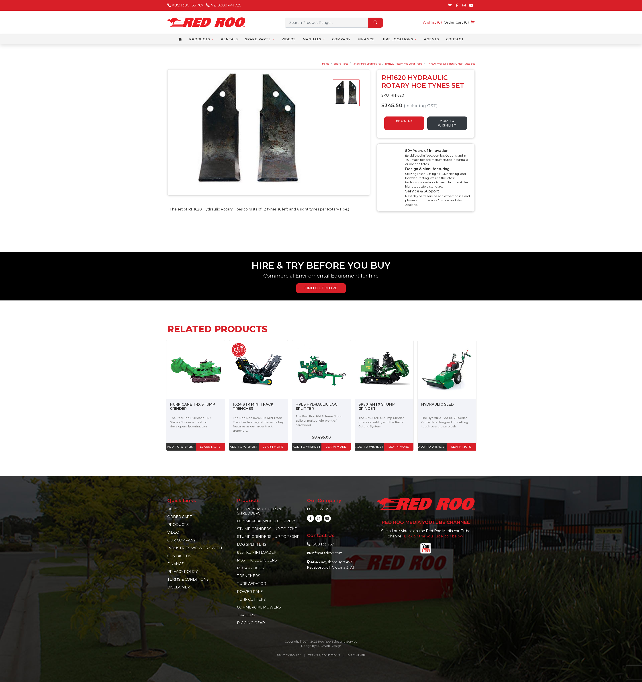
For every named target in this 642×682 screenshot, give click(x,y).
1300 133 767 (322, 544)
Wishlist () (432, 22)
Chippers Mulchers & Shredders (259, 511)
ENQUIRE (404, 121)
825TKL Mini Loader (256, 552)
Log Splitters (251, 544)
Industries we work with (194, 548)
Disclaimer (178, 587)
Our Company (181, 540)
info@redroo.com (327, 553)
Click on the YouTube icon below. (434, 536)
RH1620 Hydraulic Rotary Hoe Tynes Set (451, 63)
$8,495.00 (321, 437)
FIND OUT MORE (321, 288)
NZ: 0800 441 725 (223, 5)
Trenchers (248, 576)
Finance (175, 564)
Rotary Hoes (250, 568)
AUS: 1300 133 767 (185, 5)
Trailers (246, 615)
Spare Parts (341, 63)
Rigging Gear (251, 623)
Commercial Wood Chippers (266, 521)
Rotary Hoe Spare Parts (366, 63)
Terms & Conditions (188, 579)
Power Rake (250, 592)
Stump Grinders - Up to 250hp (268, 537)
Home (325, 63)
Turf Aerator (251, 584)
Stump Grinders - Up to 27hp (267, 529)
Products (178, 525)
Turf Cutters (251, 599)
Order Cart (179, 517)
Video (173, 532)
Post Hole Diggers (257, 560)
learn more (210, 446)
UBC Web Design (328, 645)
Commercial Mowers (259, 607)
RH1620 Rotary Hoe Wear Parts (403, 63)
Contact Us (179, 556)
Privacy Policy (182, 572)
